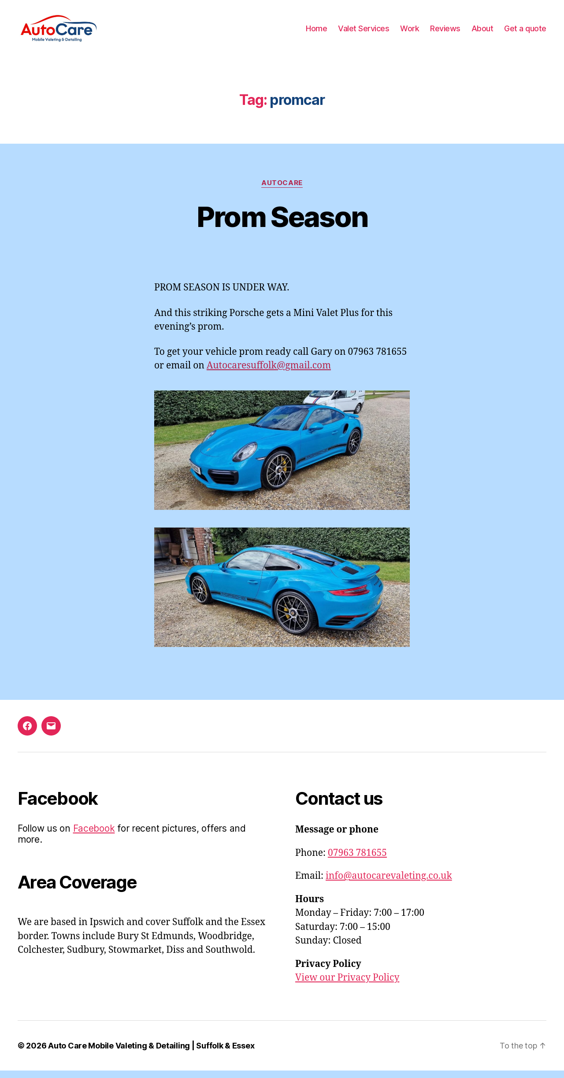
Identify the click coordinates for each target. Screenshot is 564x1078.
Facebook (94, 835)
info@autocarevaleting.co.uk (389, 883)
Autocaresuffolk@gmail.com (269, 373)
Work (409, 32)
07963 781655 (357, 860)
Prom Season (282, 224)
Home (316, 32)
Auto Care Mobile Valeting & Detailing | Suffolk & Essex (151, 1053)
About (482, 32)
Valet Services (363, 32)
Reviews (445, 32)
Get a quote (525, 32)
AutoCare (281, 190)
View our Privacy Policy (347, 985)
